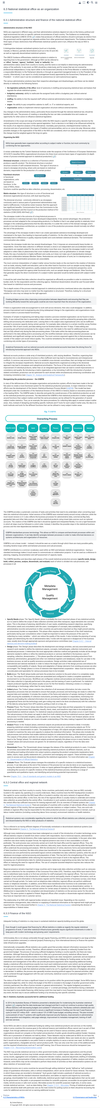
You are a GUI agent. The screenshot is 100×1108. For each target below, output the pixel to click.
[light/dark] (88, 2)
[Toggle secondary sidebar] (96, 2)
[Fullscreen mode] (84, 2)
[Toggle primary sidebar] (4, 2)
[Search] (92, 2)
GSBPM (70, 388)
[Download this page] (80, 3)
